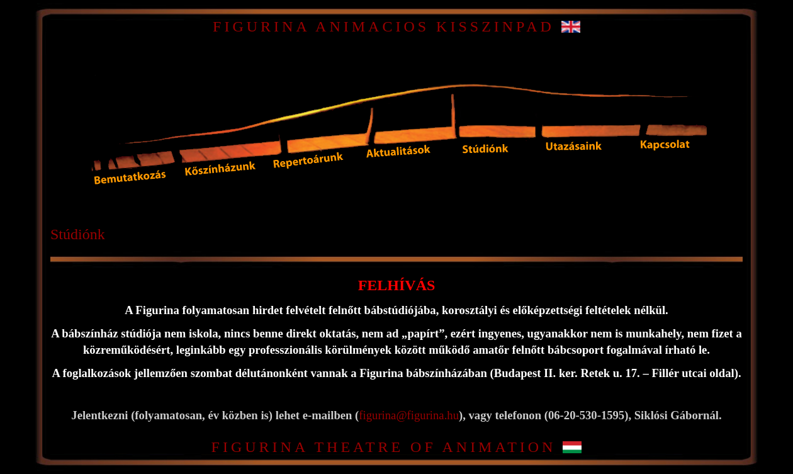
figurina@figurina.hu (409, 415)
